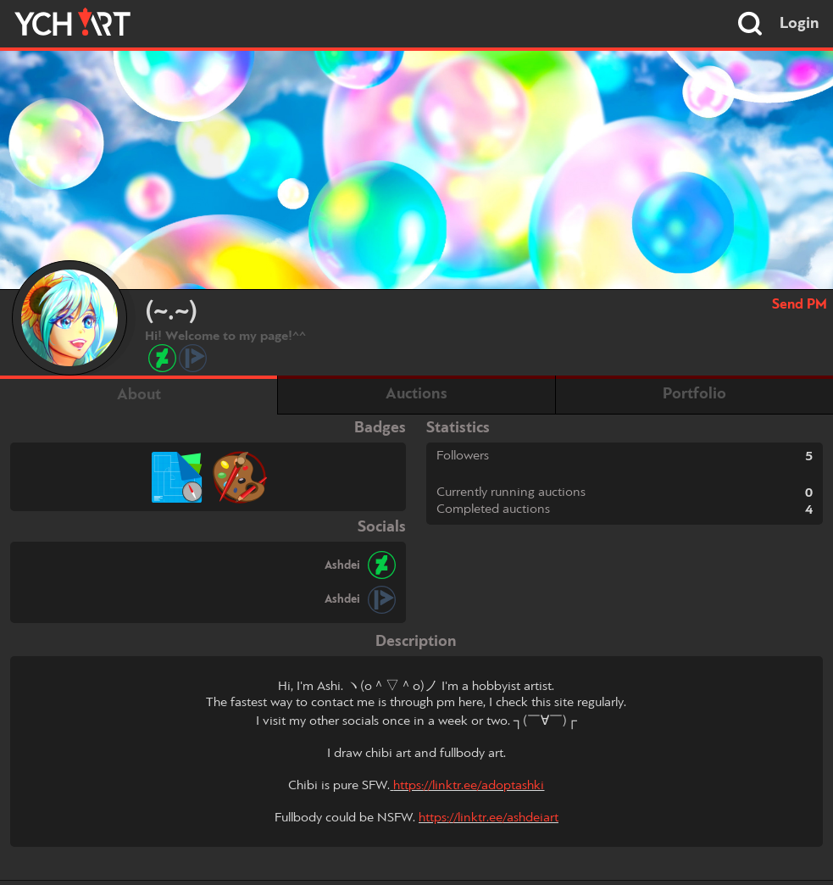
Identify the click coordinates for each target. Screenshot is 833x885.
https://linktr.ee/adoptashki (468, 786)
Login (799, 23)
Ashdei (342, 565)
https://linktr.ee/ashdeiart (488, 818)
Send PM (799, 305)
